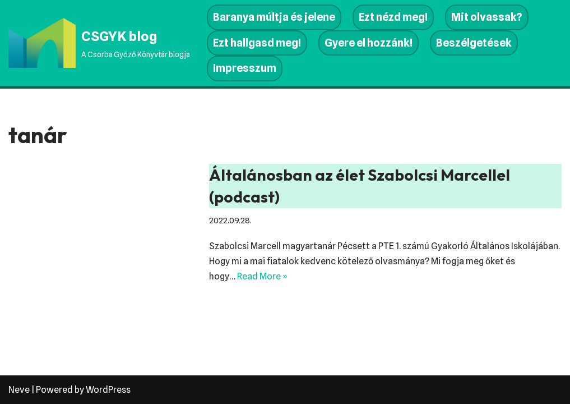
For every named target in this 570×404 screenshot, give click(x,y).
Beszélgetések (474, 42)
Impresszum (244, 68)
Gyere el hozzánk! (369, 42)
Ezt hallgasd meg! (257, 42)
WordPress (108, 389)
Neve (19, 389)
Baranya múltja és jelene (274, 17)
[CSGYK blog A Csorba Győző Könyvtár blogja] (99, 42)
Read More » (262, 276)
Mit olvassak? (486, 17)
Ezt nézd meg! (393, 17)
